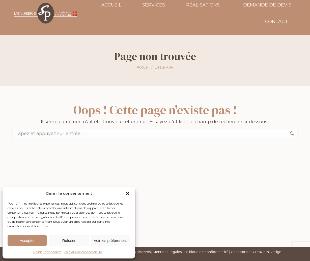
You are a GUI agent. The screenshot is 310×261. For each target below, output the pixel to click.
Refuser (69, 240)
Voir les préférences (110, 240)
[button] (127, 193)
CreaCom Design (267, 252)
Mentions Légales (167, 252)
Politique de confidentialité (83, 252)
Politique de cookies (47, 252)
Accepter (27, 240)
